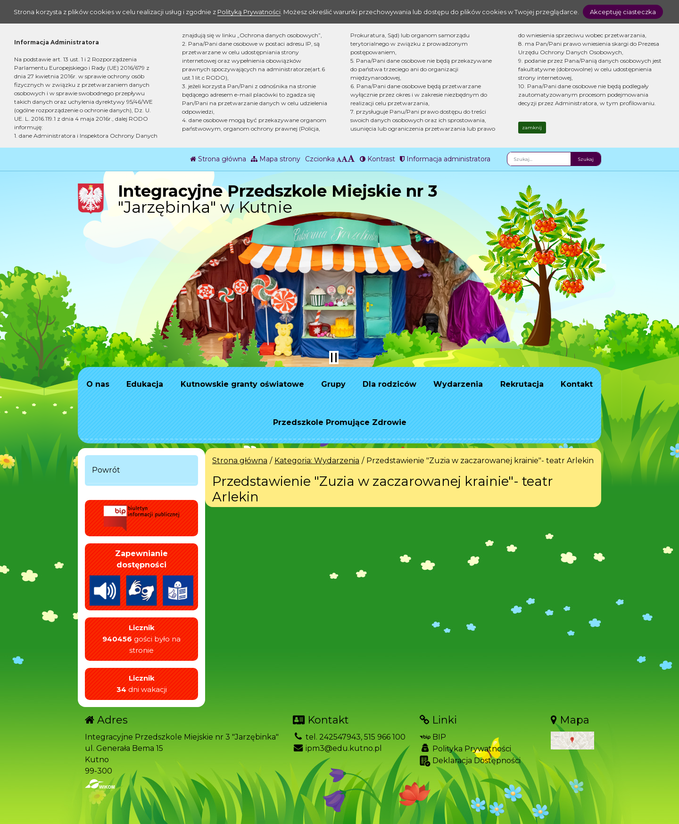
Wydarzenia (458, 384)
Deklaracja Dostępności (470, 761)
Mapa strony (275, 159)
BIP (433, 736)
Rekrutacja (522, 384)
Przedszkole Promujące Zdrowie (339, 422)
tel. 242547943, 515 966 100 (349, 736)
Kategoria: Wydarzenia (316, 460)
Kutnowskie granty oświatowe (242, 384)
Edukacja (144, 384)
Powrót (106, 470)
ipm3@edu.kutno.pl (337, 748)
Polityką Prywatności (249, 12)
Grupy (333, 384)
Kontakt (577, 384)
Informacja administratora (445, 159)
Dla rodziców (389, 384)
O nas (97, 384)
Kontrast (377, 159)
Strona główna (218, 159)
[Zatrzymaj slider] (334, 357)
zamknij (532, 128)
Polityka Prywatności (465, 748)
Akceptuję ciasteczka (623, 12)
